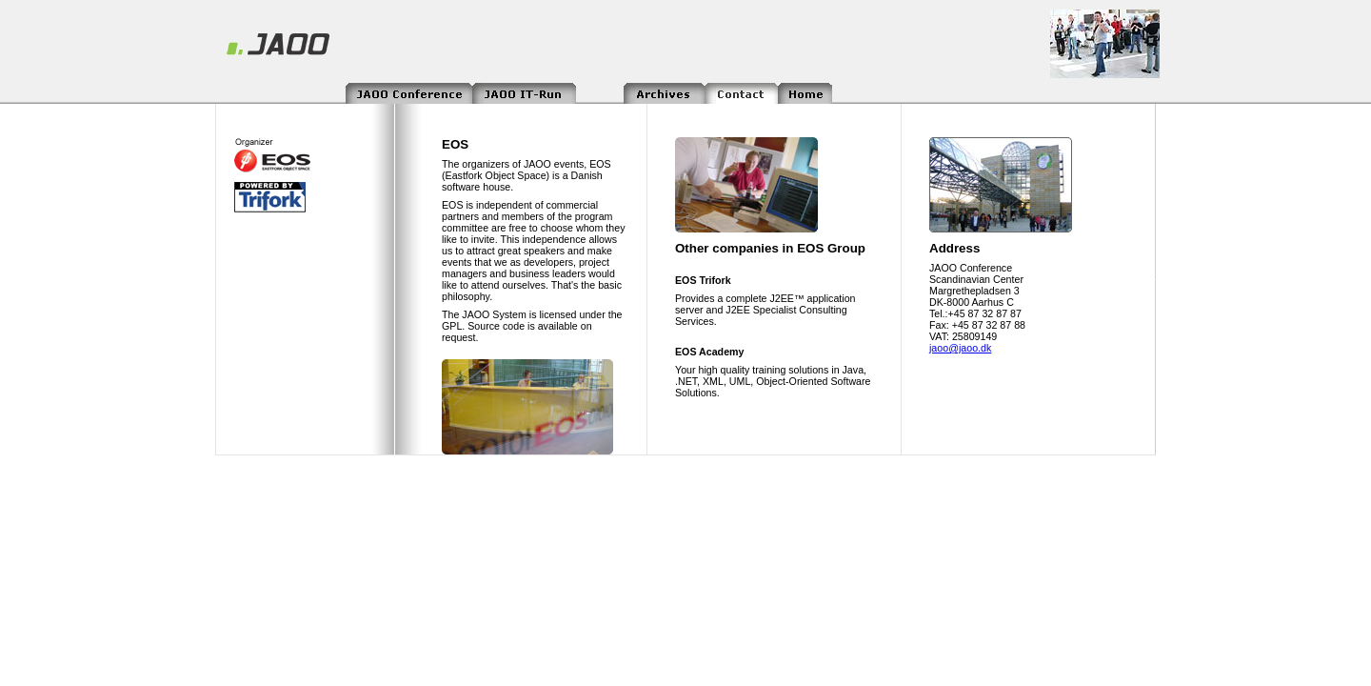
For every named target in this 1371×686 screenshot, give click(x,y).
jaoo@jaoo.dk (960, 347)
